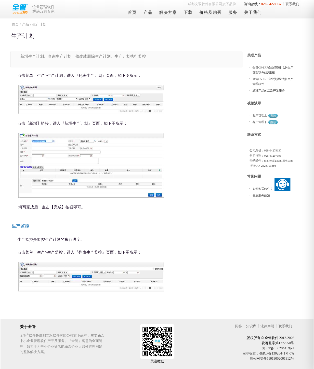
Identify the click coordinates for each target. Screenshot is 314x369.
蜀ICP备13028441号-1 (278, 348)
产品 (148, 12)
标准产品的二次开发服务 (268, 90)
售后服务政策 (261, 195)
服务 (232, 12)
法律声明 (267, 326)
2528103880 (268, 165)
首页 (132, 12)
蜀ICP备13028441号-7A (276, 353)
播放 (273, 115)
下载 (188, 12)
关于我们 (253, 12)
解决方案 (168, 12)
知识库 (251, 326)
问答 (238, 326)
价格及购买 (210, 12)
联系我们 (292, 4)
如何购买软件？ (262, 189)
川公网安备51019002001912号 (271, 358)
